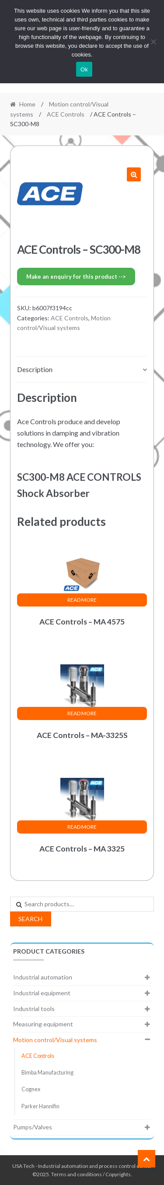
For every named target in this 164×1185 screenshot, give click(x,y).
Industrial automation (42, 977)
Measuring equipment (43, 1024)
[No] (153, 41)
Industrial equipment (41, 993)
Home (27, 104)
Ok (84, 69)
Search (30, 918)
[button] (134, 174)
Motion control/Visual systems (55, 1039)
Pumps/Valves (32, 1127)
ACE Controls (65, 114)
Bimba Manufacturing (47, 1072)
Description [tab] (34, 369)
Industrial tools (34, 1008)
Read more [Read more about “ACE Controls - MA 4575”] (82, 599)
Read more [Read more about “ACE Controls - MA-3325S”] (82, 713)
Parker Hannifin (40, 1106)
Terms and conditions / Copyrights (91, 1174)
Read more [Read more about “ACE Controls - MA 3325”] (82, 826)
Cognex (30, 1089)
